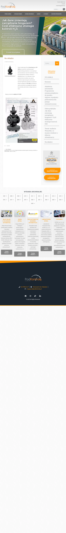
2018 (19, 199)
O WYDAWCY (59, 219)
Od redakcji (49, 77)
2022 (47, 199)
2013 (47, 196)
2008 (12, 196)
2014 (54, 196)
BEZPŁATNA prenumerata (56, 14)
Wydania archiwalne (29, 14)
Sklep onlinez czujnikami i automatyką (7, 221)
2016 (5, 199)
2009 (19, 196)
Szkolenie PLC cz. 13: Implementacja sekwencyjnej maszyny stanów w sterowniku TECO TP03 (20, 151)
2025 (33, 203)
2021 (40, 199)
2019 (26, 199)
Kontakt (38, 14)
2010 (26, 196)
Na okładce (7, 149)
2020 (33, 199)
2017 (12, 199)
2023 (54, 199)
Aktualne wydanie (18, 14)
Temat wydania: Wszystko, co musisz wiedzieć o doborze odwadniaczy (51, 132)
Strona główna (8, 14)
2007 (5, 196)
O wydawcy (46, 14)
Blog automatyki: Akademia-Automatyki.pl (33, 221)
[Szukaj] (64, 9)
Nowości (48, 82)
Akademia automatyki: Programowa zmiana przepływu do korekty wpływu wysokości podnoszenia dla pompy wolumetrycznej (51, 95)
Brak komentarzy (9, 61)
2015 (61, 196)
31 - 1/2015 (7, 145)
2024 (61, 199)
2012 (40, 196)
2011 (33, 196)
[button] (2, 37)
